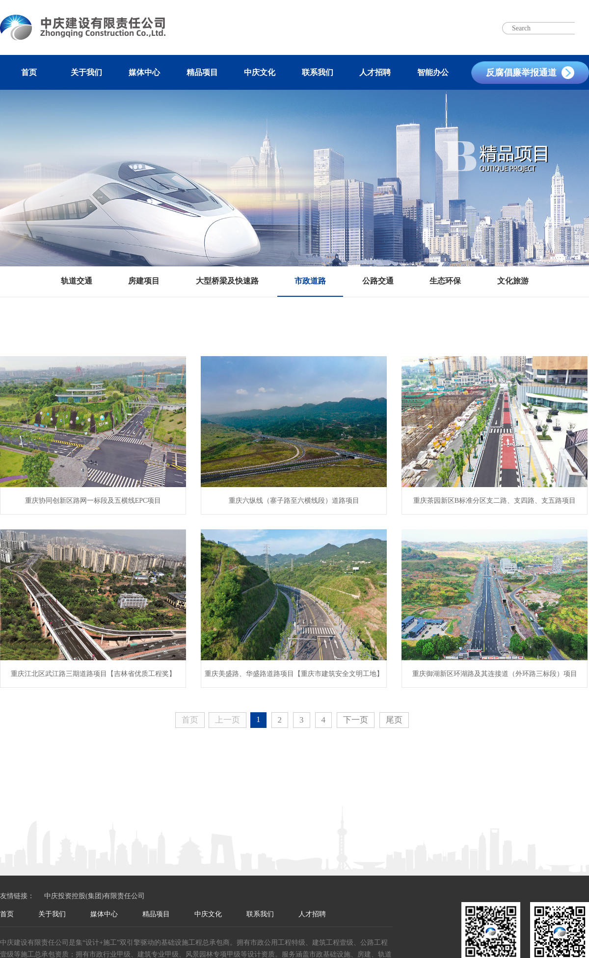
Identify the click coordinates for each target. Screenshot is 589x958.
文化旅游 (513, 281)
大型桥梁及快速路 (227, 281)
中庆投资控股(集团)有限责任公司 (94, 896)
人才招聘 (375, 72)
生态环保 (445, 281)
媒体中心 (144, 72)
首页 (29, 72)
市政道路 (310, 281)
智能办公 (433, 72)
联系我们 (317, 72)
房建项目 (144, 281)
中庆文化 (259, 72)
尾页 (394, 720)
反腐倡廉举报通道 (521, 73)
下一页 (355, 720)
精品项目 (202, 72)
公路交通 (378, 281)
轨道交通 (76, 281)
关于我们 (86, 72)
